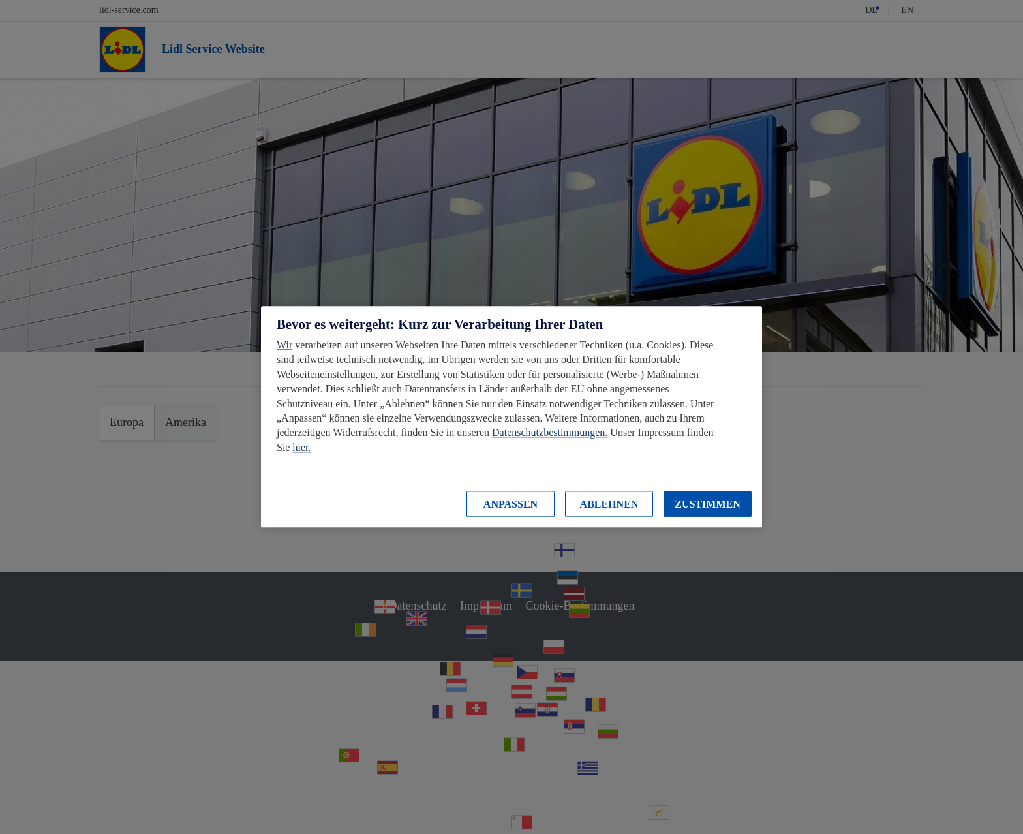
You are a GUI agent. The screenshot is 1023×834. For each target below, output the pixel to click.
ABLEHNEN (609, 504)
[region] (511, 416)
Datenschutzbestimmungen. (549, 433)
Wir (284, 344)
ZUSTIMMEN (707, 504)
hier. (301, 447)
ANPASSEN (510, 504)
